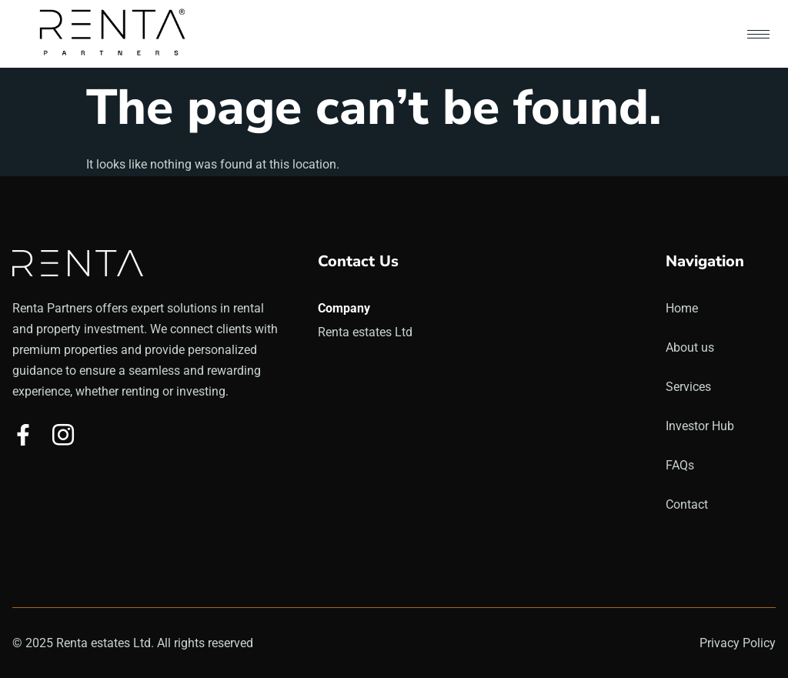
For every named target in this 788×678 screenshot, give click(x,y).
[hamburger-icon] (758, 34)
